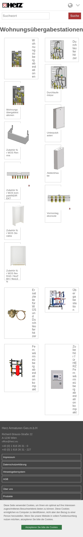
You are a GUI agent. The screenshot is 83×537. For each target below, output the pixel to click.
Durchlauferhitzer (75, 50)
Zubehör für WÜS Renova (12, 153)
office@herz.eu (10, 441)
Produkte (8, 496)
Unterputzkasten (53, 134)
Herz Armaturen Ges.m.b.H (19, 428)
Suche (74, 15)
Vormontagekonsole (53, 214)
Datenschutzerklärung (14, 464)
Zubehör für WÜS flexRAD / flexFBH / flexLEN (12, 274)
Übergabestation (75, 299)
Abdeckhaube (53, 174)
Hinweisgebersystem (14, 471)
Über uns (8, 489)
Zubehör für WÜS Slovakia (12, 233)
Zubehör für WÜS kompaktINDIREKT (12, 194)
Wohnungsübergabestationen (34, 58)
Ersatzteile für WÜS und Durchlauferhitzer (34, 313)
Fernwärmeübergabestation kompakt (34, 368)
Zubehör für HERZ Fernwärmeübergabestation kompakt (75, 379)
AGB (5, 479)
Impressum (9, 457)
